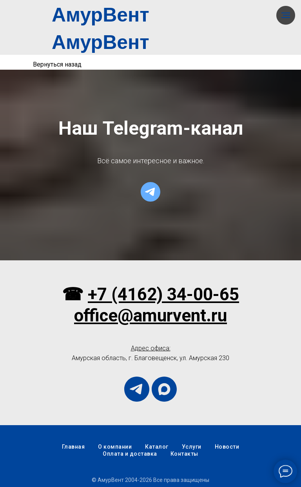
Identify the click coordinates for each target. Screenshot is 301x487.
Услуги (191, 447)
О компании (115, 447)
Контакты (184, 454)
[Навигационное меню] (285, 15)
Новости (227, 447)
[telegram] (150, 192)
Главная (73, 447)
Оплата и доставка (130, 454)
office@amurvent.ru (150, 315)
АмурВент (100, 15)
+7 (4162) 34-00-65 (163, 294)
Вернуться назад (57, 64)
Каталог (157, 447)
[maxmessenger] (164, 389)
